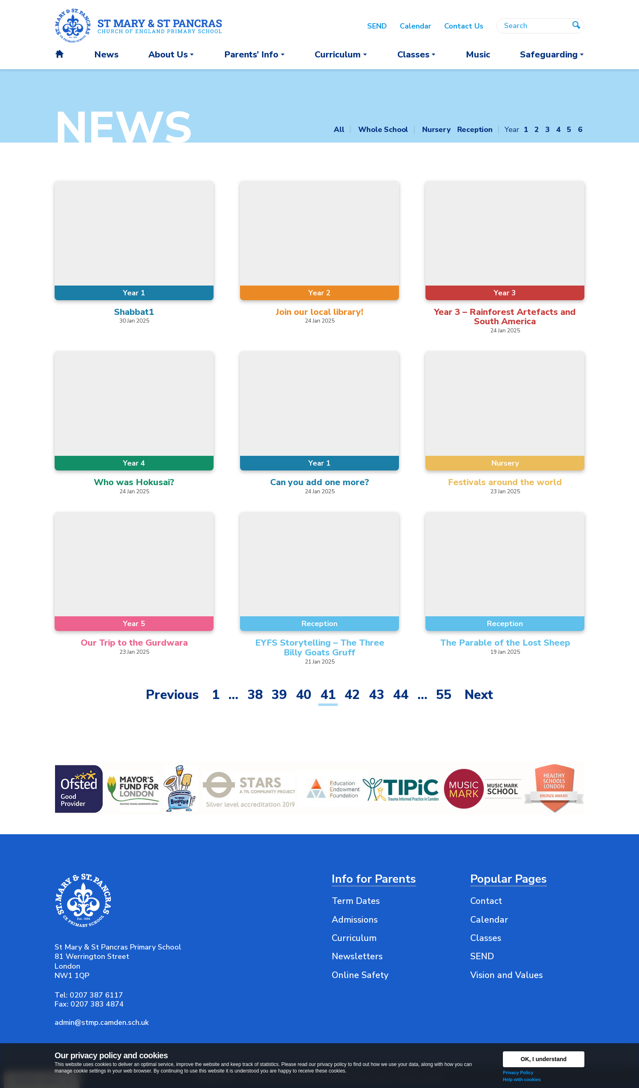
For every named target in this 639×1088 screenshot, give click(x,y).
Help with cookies (522, 1079)
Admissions (355, 920)
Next (479, 694)
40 (303, 694)
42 (352, 694)
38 (255, 694)
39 (279, 694)
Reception (475, 129)
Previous (172, 694)
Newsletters (357, 956)
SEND (482, 956)
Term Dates (356, 901)
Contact (486, 901)
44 (400, 694)
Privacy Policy (518, 1072)
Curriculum (354, 938)
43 (376, 694)
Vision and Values (506, 975)
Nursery (436, 129)
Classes (485, 938)
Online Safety (360, 975)
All (339, 129)
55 (444, 694)
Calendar (489, 920)
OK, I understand (544, 1059)
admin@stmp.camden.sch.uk (102, 1022)
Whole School (383, 129)
